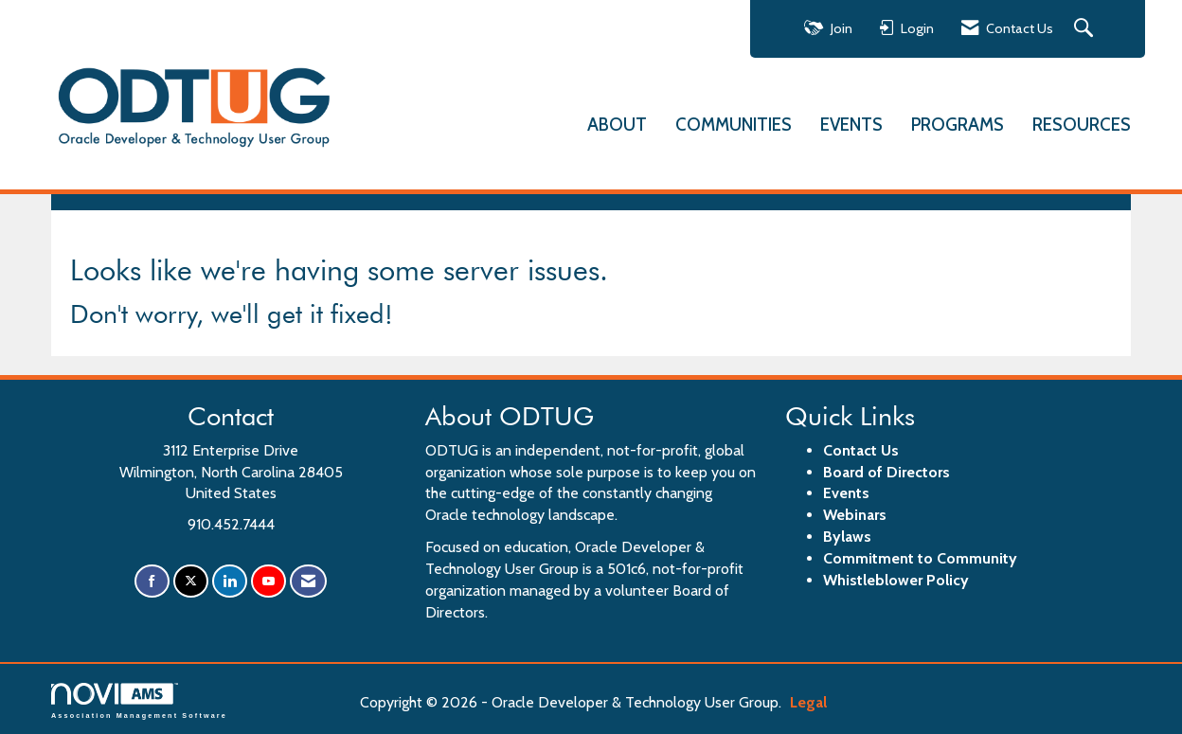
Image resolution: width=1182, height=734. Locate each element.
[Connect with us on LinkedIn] (229, 579)
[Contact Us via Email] (308, 579)
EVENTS (851, 123)
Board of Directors (886, 470)
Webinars (854, 514)
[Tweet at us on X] (190, 579)
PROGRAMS (957, 123)
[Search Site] (1086, 29)
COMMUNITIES (733, 123)
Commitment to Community (920, 556)
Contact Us (861, 448)
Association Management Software (139, 699)
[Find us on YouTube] (268, 579)
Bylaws (847, 535)
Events (846, 492)
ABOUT (617, 123)
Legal (789, 701)
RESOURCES (1081, 123)
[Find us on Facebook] (152, 579)
